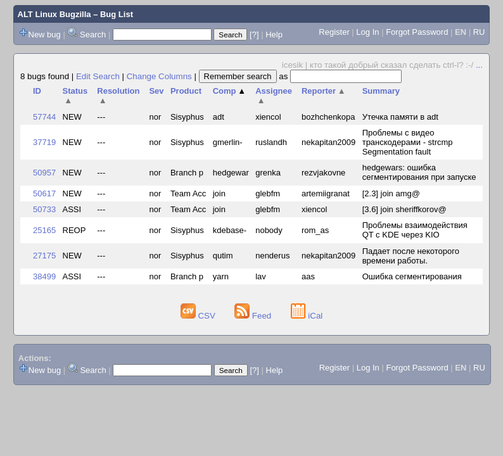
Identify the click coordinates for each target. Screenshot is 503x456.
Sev (156, 91)
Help (274, 34)
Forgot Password (417, 32)
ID (37, 91)
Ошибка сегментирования (412, 276)
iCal (307, 315)
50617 (44, 193)
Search (93, 34)
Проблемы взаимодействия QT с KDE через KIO (415, 229)
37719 (44, 142)
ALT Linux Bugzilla (54, 14)
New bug (45, 34)
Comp (229, 91)
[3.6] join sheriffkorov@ (404, 209)
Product (185, 91)
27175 (44, 255)
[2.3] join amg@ (391, 193)
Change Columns (159, 76)
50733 (44, 209)
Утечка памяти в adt (400, 117)
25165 (44, 230)
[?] (254, 34)
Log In (367, 32)
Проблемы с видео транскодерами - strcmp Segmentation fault (407, 142)
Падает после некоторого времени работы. (410, 255)
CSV (199, 315)
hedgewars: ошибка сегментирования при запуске (419, 172)
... (479, 65)
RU (479, 32)
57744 (44, 117)
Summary (381, 91)
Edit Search (98, 76)
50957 (44, 172)
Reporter (324, 91)
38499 (44, 276)
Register (334, 32)
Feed (254, 315)
